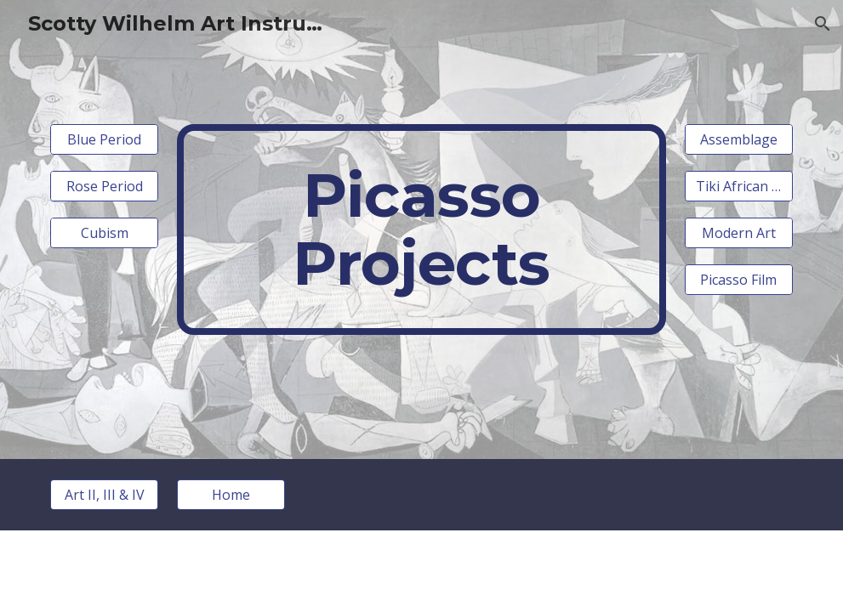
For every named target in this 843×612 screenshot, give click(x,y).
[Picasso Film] (739, 280)
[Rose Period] (104, 186)
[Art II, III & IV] (104, 495)
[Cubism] (104, 233)
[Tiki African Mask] (739, 186)
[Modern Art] (739, 233)
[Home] (231, 495)
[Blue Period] (104, 139)
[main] (421, 229)
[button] (822, 23)
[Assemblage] (739, 139)
